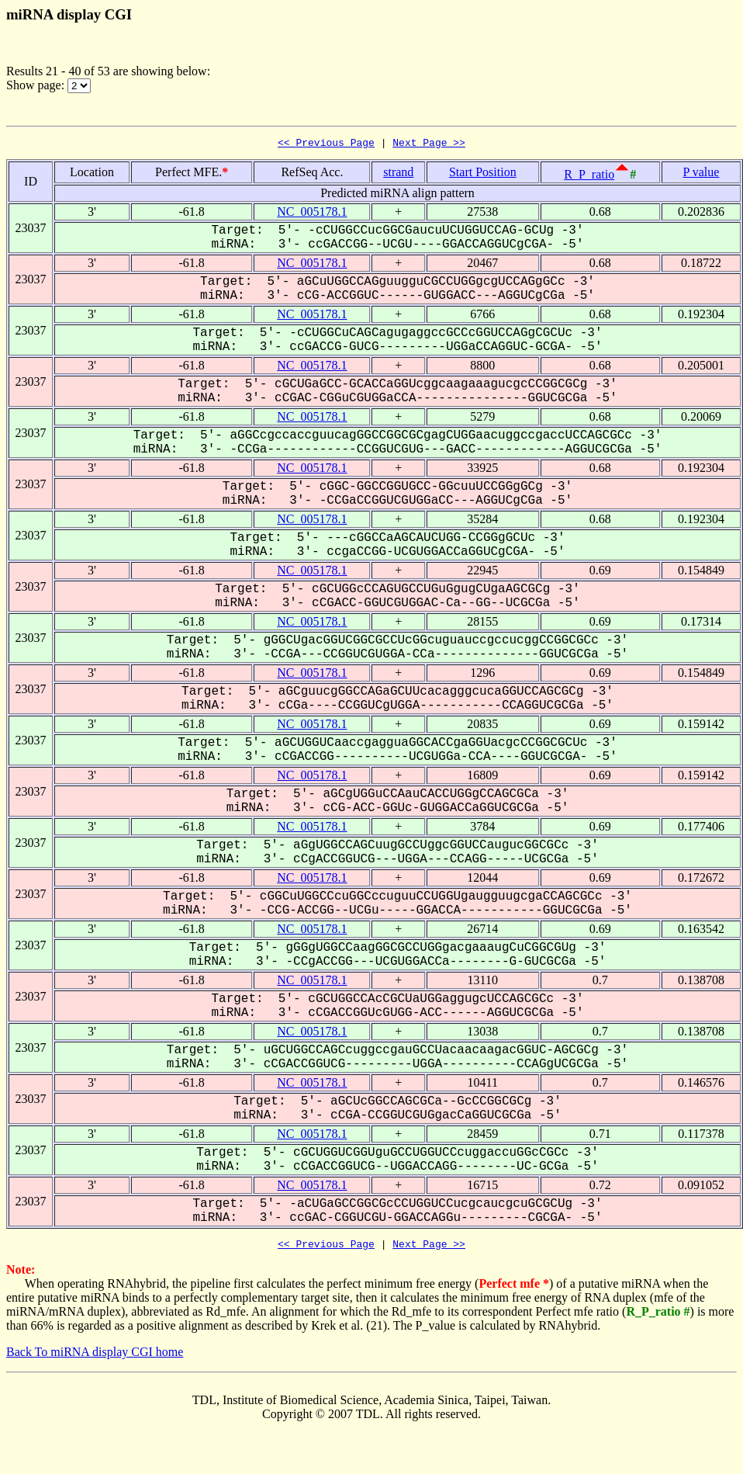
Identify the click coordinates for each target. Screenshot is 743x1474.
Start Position (483, 174)
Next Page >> (428, 144)
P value (701, 174)
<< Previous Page (326, 144)
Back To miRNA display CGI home (94, 1356)
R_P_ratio (589, 176)
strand (398, 174)
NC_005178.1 (312, 213)
